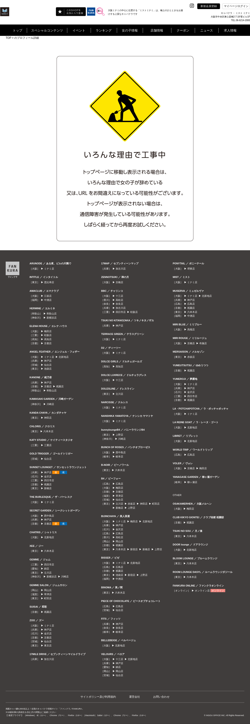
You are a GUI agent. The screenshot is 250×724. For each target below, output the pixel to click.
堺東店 (191, 268)
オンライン (218, 590)
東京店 (48, 645)
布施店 (203, 343)
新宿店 (134, 549)
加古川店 (49, 659)
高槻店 (191, 329)
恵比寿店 (49, 282)
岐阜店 (119, 456)
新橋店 (48, 488)
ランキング (104, 30)
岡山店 (48, 590)
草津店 (48, 594)
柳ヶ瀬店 (192, 482)
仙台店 (48, 364)
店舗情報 (156, 30)
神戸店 (48, 360)
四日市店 (49, 480)
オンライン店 (202, 590)
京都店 (48, 343)
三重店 (48, 445)
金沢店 (48, 476)
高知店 (48, 339)
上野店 (119, 434)
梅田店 (48, 331)
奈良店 (119, 303)
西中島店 (49, 515)
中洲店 (48, 300)
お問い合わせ (161, 696)
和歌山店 (52, 313)
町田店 (48, 598)
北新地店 (64, 357)
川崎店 (50, 404)
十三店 (119, 296)
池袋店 (48, 368)
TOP (8, 37)
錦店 (46, 568)
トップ (17, 30)
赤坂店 (131, 503)
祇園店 (60, 386)
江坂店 (48, 296)
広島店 (119, 483)
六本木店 (48, 431)
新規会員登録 (208, 6)
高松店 (119, 300)
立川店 (48, 572)
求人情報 (230, 30)
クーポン (183, 30)
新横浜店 (52, 317)
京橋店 (119, 282)
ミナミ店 (49, 268)
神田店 (48, 417)
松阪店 (48, 335)
